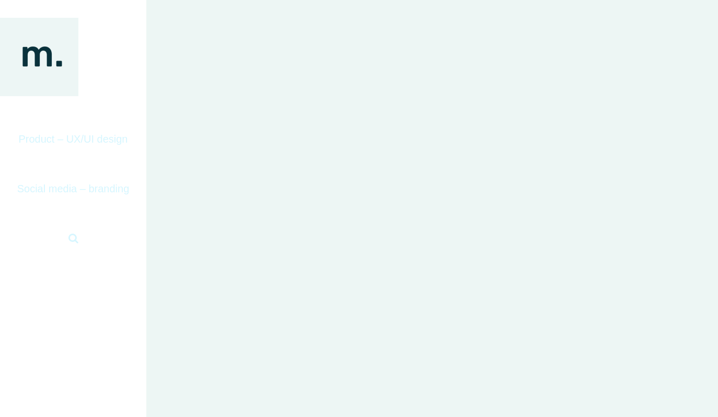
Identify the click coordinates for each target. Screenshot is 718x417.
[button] (73, 238)
